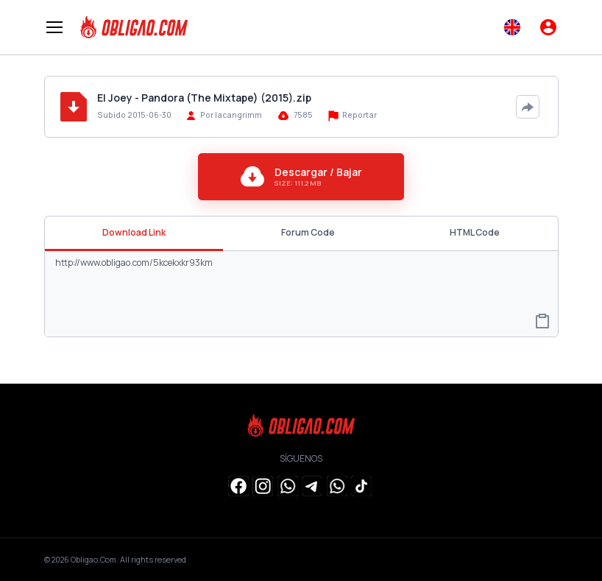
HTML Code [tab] (475, 232)
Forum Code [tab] (308, 232)
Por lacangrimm (231, 115)
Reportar (353, 116)
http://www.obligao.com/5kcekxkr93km (301, 293)
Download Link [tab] (134, 232)
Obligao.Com (93, 559)
